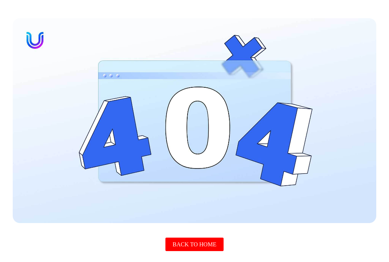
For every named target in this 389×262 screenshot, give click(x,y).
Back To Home (194, 244)
